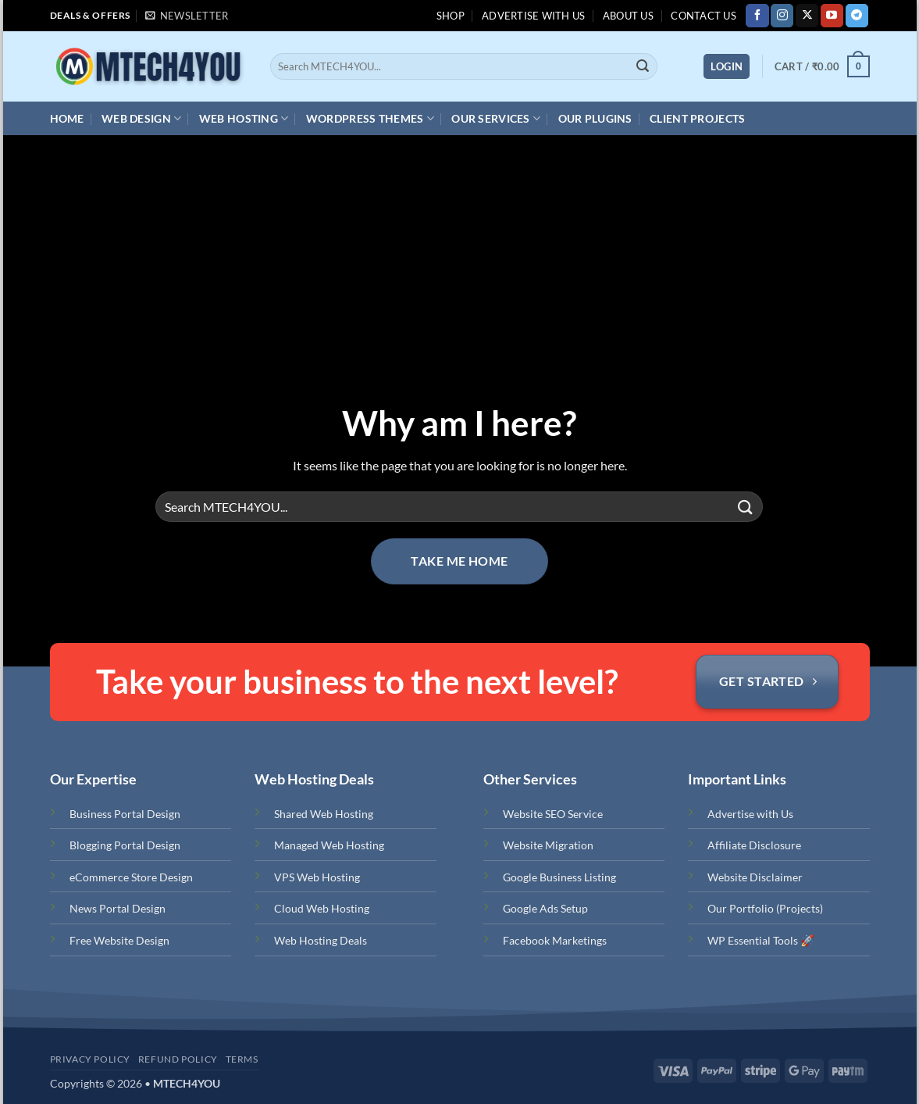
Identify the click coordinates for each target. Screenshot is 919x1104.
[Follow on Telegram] (857, 15)
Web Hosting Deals (320, 940)
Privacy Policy (90, 1059)
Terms (242, 1059)
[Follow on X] (807, 15)
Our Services (495, 118)
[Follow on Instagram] (782, 15)
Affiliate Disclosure (754, 845)
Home (67, 118)
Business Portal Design (124, 813)
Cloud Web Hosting (321, 908)
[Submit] (642, 66)
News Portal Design (117, 908)
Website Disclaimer (755, 877)
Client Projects (697, 118)
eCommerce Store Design (131, 877)
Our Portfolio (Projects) (765, 908)
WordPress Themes (370, 118)
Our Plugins (595, 118)
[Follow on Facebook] (757, 15)
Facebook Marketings (555, 940)
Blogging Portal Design (124, 845)
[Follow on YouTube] (832, 15)
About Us (628, 15)
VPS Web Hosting (317, 877)
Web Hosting (244, 118)
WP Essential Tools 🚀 (760, 940)
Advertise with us (533, 15)
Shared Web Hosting (323, 813)
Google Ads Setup (545, 908)
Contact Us (703, 15)
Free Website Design (119, 940)
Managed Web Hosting (329, 845)
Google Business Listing (559, 877)
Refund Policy (178, 1059)
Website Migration (548, 845)
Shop (450, 15)
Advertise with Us (750, 813)
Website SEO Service (553, 813)
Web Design (141, 118)
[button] (186, 15)
